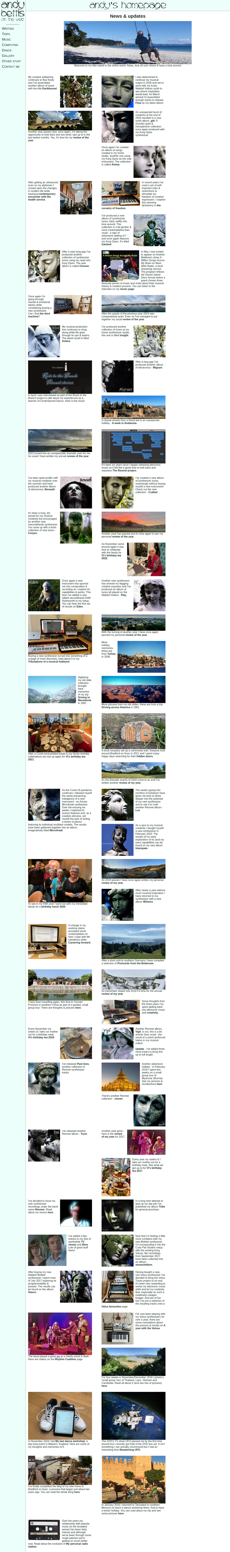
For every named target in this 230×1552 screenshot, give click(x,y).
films (85, 1244)
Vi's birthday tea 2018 (41, 1037)
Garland (106, 244)
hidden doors (145, 756)
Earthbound (49, 88)
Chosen (84, 266)
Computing (10, 45)
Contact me (11, 66)
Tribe (162, 1206)
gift (153, 120)
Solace (66, 341)
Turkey (111, 653)
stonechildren (143, 1264)
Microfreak (56, 830)
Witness (148, 901)
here (78, 1007)
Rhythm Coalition (65, 1359)
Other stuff (11, 61)
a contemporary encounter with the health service (42, 197)
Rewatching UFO (130, 1449)
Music (6, 39)
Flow (138, 103)
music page (127, 289)
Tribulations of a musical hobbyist (48, 661)
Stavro (32, 1292)
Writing (8, 28)
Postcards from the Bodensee (135, 963)
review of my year (130, 782)
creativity (152, 1012)
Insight (124, 335)
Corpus (32, 533)
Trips (6, 34)
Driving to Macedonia (84, 699)
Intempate (141, 848)
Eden (80, 606)
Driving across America (116, 707)
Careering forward (79, 942)
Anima (115, 164)
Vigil (138, 1031)
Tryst (84, 1133)
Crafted (152, 492)
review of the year (133, 319)
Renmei (39, 1209)
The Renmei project (124, 470)
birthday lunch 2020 (53, 906)
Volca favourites (111, 1306)
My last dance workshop (70, 1441)
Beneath (50, 489)
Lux (137, 810)
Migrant (157, 367)
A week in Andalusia (124, 423)
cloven (119, 1098)
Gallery (8, 56)
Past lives (83, 1064)
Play (123, 595)
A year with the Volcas (150, 1327)
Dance (7, 50)
